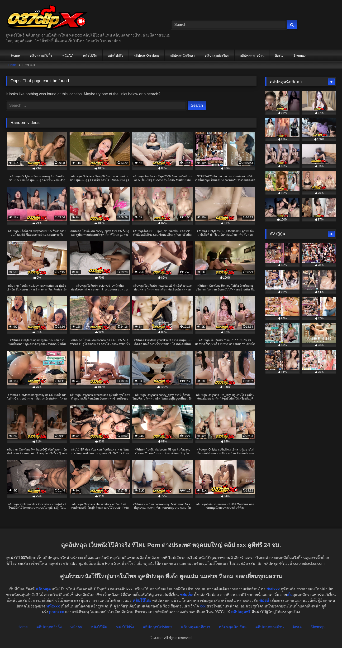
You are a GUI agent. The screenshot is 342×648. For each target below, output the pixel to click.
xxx (203, 606)
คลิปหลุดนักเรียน (217, 55)
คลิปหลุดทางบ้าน (252, 55)
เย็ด (290, 595)
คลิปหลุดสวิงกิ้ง (41, 55)
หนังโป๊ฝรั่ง (115, 55)
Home (15, 55)
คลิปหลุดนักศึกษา (182, 55)
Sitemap (299, 55)
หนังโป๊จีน (90, 55)
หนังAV (67, 55)
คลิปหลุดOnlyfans (146, 55)
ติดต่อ (279, 55)
